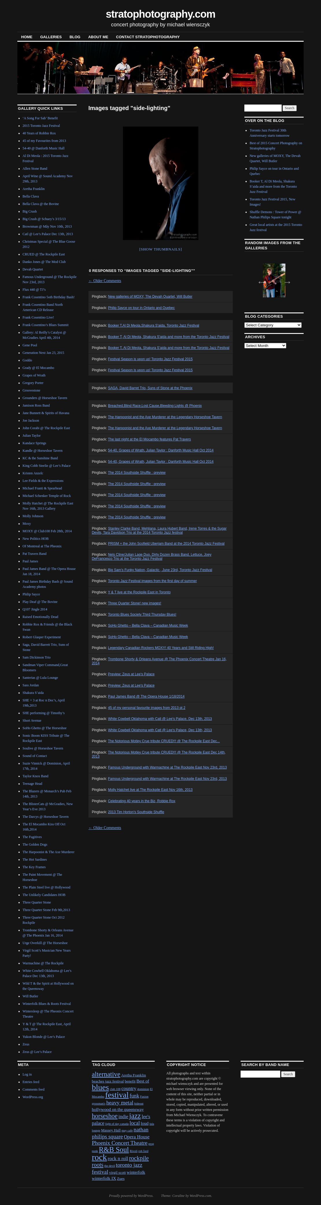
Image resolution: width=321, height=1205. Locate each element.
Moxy (27, 524)
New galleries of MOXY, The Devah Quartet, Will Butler (150, 297)
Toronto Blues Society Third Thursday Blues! (142, 614)
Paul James (30, 561)
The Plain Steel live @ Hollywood (46, 887)
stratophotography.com (160, 14)
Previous (260, 280)
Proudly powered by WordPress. (131, 1196)
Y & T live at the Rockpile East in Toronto (139, 592)
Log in (27, 1074)
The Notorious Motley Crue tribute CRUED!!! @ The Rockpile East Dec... (164, 741)
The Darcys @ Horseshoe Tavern (46, 817)
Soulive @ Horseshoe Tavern (43, 748)
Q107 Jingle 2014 (35, 609)
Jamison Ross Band (36, 405)
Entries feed (31, 1082)
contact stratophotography (148, 37)
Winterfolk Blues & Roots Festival (47, 1004)
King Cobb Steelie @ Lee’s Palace (47, 466)
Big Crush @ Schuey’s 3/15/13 (44, 219)
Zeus (26, 1044)
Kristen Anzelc (33, 473)
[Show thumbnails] (160, 249)
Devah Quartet (33, 269)
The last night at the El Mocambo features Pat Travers (149, 439)
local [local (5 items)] (135, 1123)
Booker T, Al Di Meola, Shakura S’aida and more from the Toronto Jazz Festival (168, 348)
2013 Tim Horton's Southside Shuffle (136, 812)
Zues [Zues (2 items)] (121, 1178)
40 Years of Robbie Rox (39, 133)
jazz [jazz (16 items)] (135, 1115)
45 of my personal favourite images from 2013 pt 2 (146, 708)
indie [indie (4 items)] (123, 1116)
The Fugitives (32, 837)
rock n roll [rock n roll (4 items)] (118, 1158)
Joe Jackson (31, 420)
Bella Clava (31, 196)
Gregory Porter (33, 383)
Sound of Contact (35, 756)
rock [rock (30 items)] (99, 1157)
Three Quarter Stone (37, 902)
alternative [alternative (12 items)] (106, 1074)
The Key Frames (34, 867)
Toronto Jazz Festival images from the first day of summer (152, 581)
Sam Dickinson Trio (37, 657)
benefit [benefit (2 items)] (130, 1081)
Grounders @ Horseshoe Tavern (45, 398)
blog (74, 37)
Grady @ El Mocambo (38, 368)
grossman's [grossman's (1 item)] (98, 1103)
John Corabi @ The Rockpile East (46, 428)
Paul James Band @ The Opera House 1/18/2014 (146, 696)
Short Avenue (32, 720)
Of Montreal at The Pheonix (42, 546)
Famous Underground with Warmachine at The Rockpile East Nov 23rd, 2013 (167, 767)
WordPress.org (33, 1097)
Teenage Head (32, 784)
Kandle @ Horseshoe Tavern (42, 451)
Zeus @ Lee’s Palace (37, 1052)
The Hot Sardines (35, 859)
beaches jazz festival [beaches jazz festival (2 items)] (108, 1081)
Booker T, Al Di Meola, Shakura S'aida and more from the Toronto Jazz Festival (168, 337)
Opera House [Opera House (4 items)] (137, 1137)
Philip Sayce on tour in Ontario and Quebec (141, 308)
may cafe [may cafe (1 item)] (127, 1130)
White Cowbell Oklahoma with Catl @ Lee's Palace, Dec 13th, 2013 (160, 719)
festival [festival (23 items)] (117, 1094)
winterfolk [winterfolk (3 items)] (136, 1172)
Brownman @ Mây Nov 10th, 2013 (47, 226)
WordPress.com (200, 1196)
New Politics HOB (36, 539)
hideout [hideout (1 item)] (138, 1103)
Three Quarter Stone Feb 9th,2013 (46, 910)
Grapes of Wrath (34, 375)
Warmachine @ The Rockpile (43, 963)
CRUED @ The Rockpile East (44, 254)
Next (286, 280)
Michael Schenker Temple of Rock (47, 496)
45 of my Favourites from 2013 (44, 141)
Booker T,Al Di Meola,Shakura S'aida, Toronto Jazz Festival (153, 325)
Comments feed (34, 1089)
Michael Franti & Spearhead (42, 488)
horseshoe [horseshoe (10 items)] (104, 1116)
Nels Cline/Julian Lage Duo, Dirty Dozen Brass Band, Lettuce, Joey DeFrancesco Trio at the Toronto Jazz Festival (151, 557)
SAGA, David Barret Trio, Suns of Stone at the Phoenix (150, 388)
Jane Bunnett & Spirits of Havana (46, 413)
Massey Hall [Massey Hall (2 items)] (111, 1130)
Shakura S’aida (33, 693)
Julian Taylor (32, 436)
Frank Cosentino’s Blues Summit (46, 325)
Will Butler (30, 996)
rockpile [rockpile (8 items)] (139, 1158)
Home (26, 37)
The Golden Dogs (35, 844)
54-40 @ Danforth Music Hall (43, 148)
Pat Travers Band (35, 554)
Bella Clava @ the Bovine (41, 204)
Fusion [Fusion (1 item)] (144, 1096)
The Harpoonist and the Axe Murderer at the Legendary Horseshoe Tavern (165, 417)
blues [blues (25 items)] (100, 1087)
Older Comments (104, 281)
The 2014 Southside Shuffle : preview (136, 473)
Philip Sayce (31, 594)
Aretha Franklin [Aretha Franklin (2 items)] (133, 1075)
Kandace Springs (34, 443)
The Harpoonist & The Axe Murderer (48, 852)
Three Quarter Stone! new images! (134, 603)
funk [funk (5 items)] (134, 1096)
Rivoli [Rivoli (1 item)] (134, 1151)
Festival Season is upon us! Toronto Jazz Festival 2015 (150, 359)
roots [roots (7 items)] (97, 1165)
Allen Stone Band (35, 169)
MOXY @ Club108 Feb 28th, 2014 (47, 531)
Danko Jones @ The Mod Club (44, 262)
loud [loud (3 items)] (144, 1123)
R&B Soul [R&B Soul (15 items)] (114, 1149)
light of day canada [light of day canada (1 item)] (117, 1123)
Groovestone (31, 390)
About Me (98, 37)
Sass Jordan (31, 685)
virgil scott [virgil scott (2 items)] (117, 1172)
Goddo (27, 360)
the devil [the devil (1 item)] (109, 1165)
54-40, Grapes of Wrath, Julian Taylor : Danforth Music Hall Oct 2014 (160, 450)
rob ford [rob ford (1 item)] (143, 1151)
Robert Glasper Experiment (42, 637)
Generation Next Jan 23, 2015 (43, 353)
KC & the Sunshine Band (40, 458)
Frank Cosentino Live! (38, 317)
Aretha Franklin (34, 189)
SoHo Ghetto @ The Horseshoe (45, 728)
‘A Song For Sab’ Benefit (40, 118)
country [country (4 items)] (128, 1088)
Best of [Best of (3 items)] (142, 1080)
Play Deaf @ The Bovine (40, 602)
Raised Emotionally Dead (40, 617)
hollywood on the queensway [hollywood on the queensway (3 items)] (118, 1109)
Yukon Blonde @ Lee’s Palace (44, 1037)
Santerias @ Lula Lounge (40, 678)
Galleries (51, 37)
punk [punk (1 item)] (95, 1151)
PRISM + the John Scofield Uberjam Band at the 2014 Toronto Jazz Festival (166, 544)
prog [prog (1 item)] (151, 1143)
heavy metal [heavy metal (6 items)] (119, 1103)
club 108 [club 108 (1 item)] (115, 1089)
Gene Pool (30, 345)
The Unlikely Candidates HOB (44, 895)
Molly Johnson (33, 516)
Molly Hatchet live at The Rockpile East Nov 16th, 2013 (150, 790)
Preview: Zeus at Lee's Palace (131, 674)
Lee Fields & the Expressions (43, 481)
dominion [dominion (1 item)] (143, 1089)
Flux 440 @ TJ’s (34, 290)
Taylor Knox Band (35, 776)
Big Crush (30, 211)
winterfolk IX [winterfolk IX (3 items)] (104, 1178)
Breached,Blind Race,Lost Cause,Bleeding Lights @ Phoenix (155, 406)
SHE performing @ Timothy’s (43, 713)
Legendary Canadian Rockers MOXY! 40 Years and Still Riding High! (161, 648)
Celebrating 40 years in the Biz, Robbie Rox (141, 801)
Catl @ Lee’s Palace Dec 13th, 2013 (48, 234)
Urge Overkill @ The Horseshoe (45, 943)
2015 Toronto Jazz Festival (41, 126)
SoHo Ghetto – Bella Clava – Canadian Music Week (148, 625)
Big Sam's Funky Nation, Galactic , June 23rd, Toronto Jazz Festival (160, 570)
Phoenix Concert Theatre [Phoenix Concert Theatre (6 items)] (119, 1143)
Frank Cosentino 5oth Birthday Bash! (49, 297)
